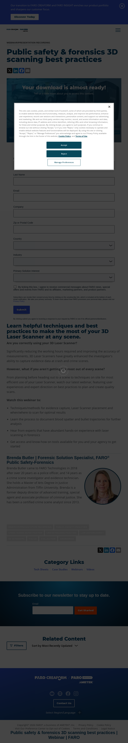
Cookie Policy (64, 136)
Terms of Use (81, 136)
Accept (64, 145)
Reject (64, 153)
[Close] (109, 106)
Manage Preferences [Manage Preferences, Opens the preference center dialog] (64, 162)
